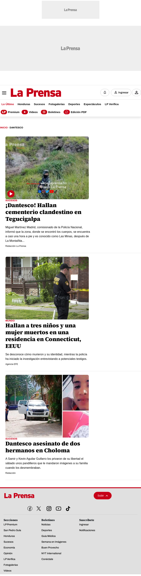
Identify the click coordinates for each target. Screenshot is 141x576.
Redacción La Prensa (15, 245)
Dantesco (16, 126)
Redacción (10, 472)
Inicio (4, 126)
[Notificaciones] (104, 92)
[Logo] (27, 92)
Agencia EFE (11, 363)
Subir (103, 494)
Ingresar (123, 92)
